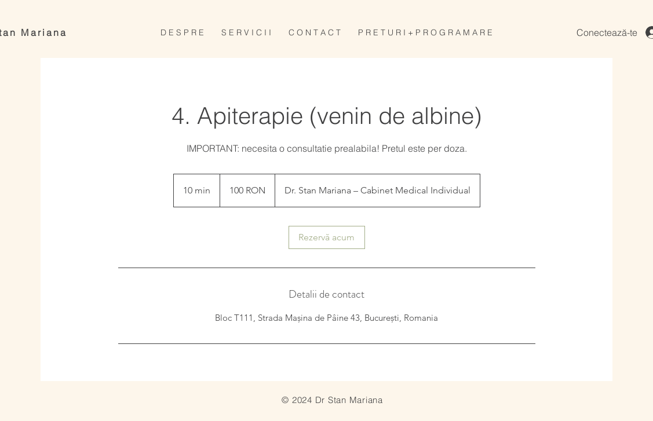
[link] (327, 237)
